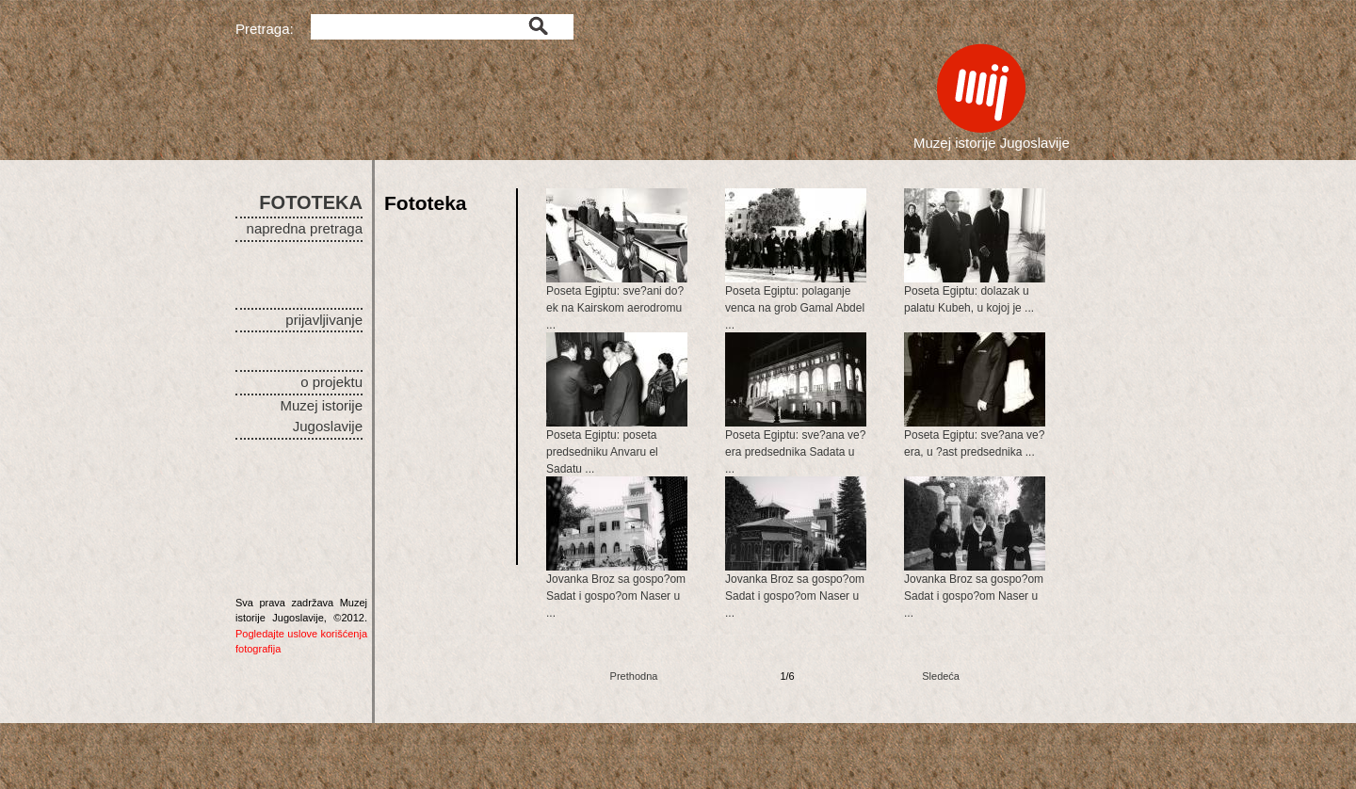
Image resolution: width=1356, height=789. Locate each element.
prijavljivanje (324, 320)
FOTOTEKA (311, 202)
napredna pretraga (305, 228)
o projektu (331, 382)
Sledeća (941, 676)
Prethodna (634, 676)
